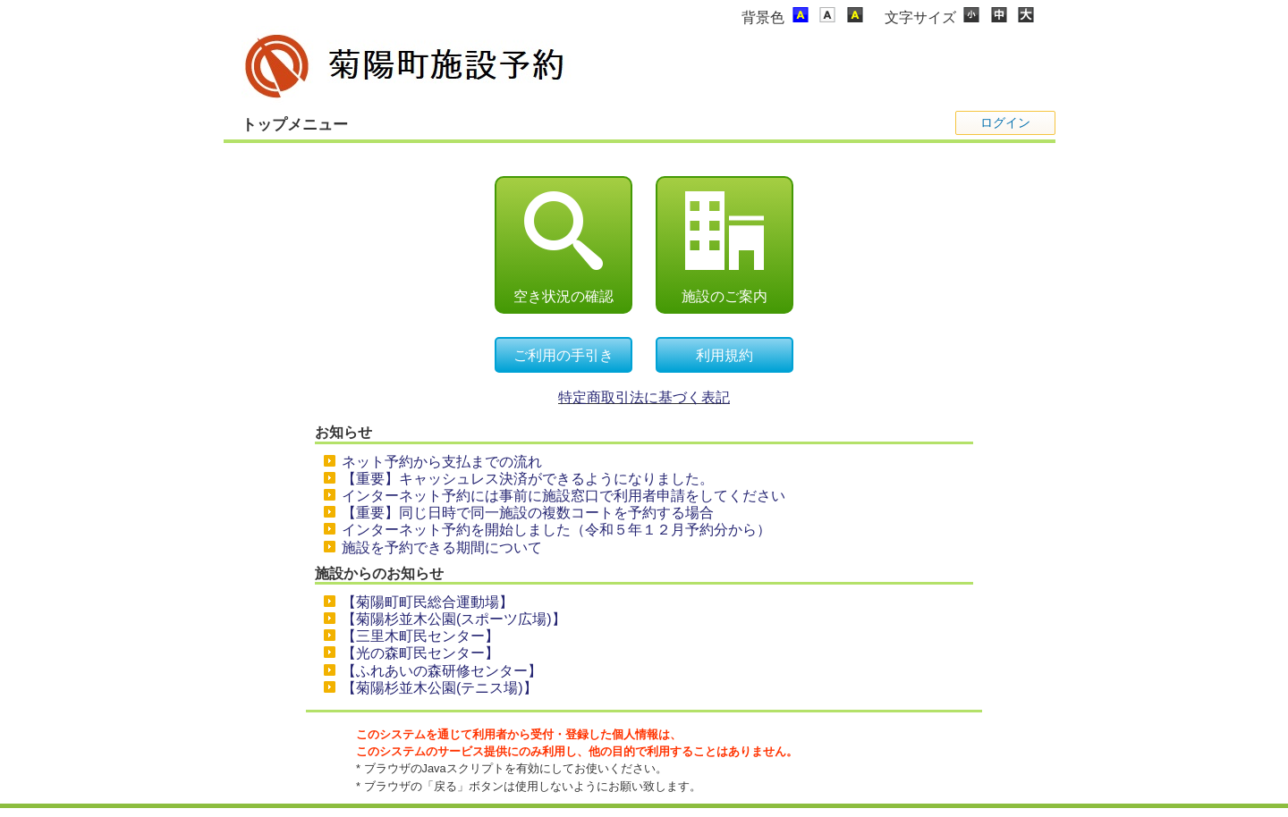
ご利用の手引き (563, 355)
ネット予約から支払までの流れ (442, 461)
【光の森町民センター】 (420, 653)
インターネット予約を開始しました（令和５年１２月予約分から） (556, 529)
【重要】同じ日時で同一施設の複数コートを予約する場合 (528, 512)
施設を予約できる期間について (442, 547)
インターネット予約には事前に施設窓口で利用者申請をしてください (563, 495)
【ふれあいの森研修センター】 (442, 670)
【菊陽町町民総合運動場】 (427, 602)
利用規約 (724, 355)
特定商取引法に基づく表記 (644, 397)
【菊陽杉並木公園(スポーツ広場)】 (454, 619)
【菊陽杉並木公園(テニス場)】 (440, 687)
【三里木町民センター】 (420, 636)
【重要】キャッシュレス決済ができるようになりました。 (528, 478)
